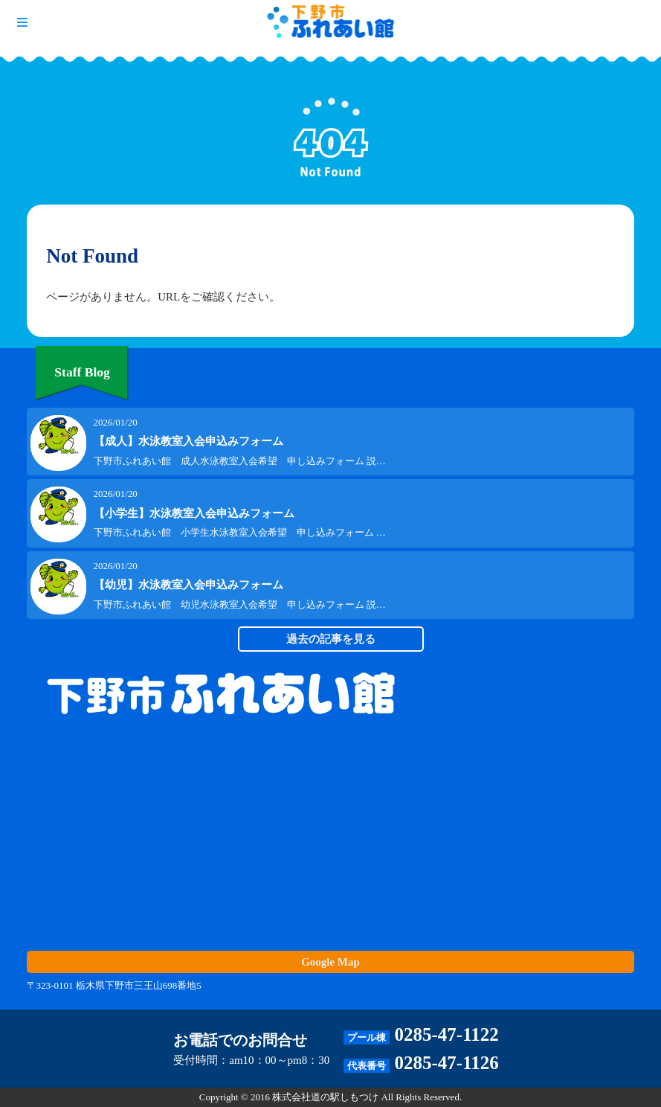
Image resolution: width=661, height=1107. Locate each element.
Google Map (330, 962)
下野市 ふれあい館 (331, 22)
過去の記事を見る (330, 639)
